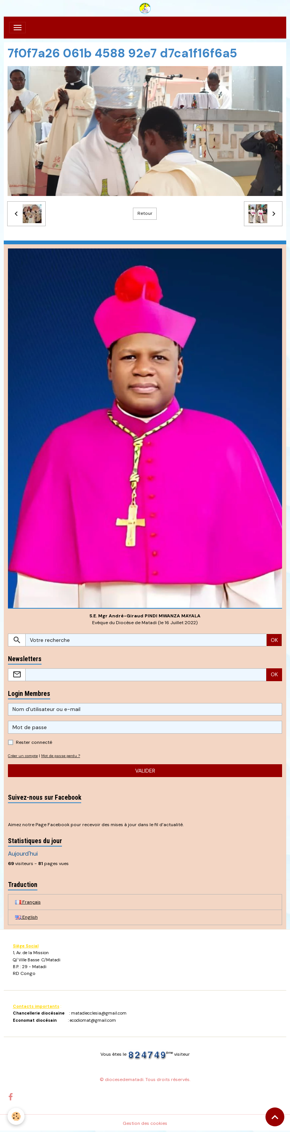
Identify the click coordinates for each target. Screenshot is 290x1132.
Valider (145, 770)
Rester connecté (34, 742)
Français (28, 902)
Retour (145, 213)
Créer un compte (23, 755)
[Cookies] (16, 1116)
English (26, 917)
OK (274, 640)
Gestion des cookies (145, 1123)
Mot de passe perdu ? (60, 755)
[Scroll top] (274, 1116)
